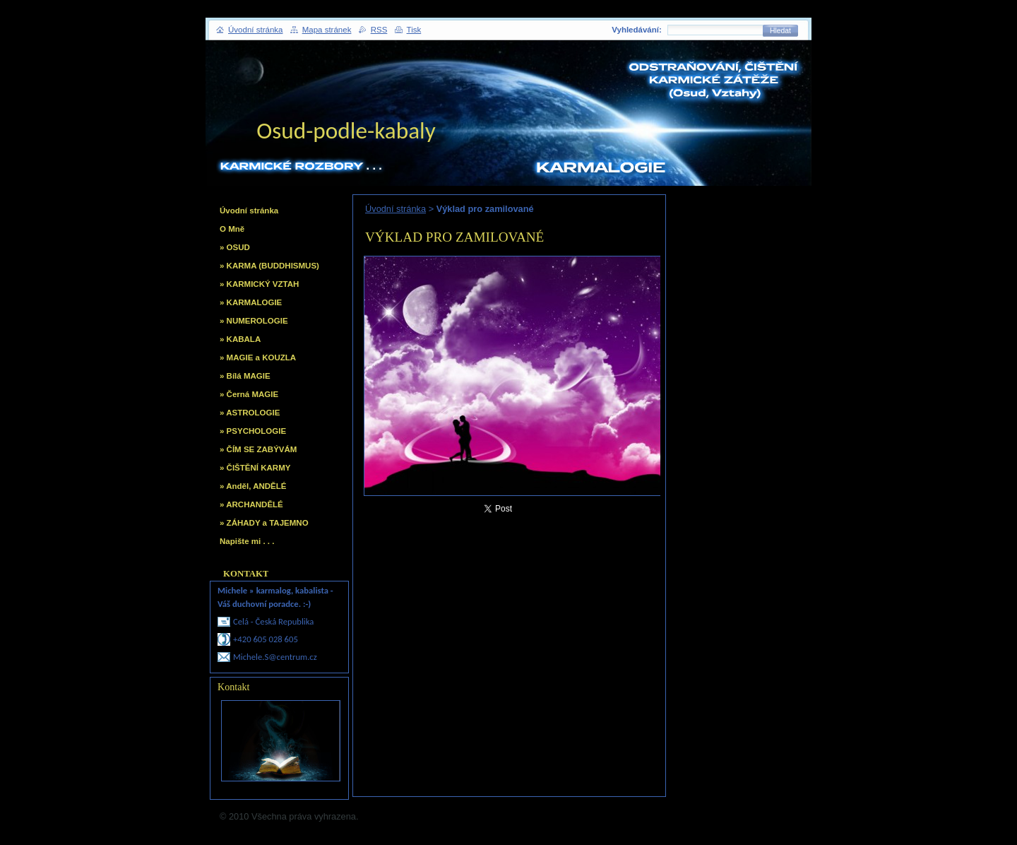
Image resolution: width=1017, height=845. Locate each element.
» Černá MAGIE (249, 394)
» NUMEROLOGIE (254, 321)
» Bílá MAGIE (245, 376)
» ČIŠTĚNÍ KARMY (255, 467)
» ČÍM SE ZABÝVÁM (258, 449)
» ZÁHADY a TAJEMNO (264, 523)
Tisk (414, 29)
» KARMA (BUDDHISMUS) (269, 265)
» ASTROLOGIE (250, 412)
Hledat (780, 31)
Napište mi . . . (247, 541)
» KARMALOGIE (251, 302)
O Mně (232, 229)
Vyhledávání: (637, 29)
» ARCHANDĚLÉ (251, 504)
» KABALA (240, 339)
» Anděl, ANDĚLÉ (253, 486)
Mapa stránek (327, 29)
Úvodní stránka (395, 208)
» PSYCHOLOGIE (253, 431)
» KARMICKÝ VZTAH (259, 284)
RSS (379, 29)
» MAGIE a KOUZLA (258, 357)
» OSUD (235, 247)
